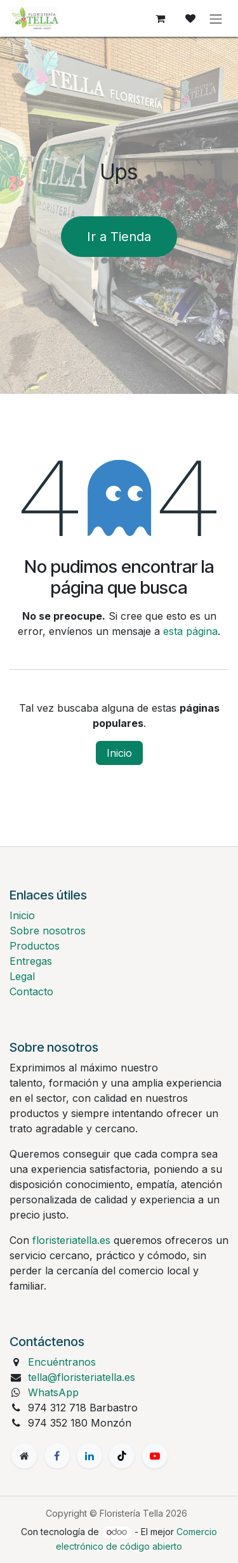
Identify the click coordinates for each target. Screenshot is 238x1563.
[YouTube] (155, 1455)
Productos (35, 945)
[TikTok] (122, 1455)
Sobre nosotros (48, 930)
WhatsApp (53, 1392)
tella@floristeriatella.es (81, 1377)
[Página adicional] (24, 1455)
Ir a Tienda (119, 236)
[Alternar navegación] (215, 18)
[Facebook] (57, 1455)
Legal (22, 976)
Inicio (119, 753)
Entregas (31, 961)
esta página (190, 631)
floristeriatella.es (71, 1240)
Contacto (31, 991)
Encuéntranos (62, 1362)
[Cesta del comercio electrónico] (160, 18)
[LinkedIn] (89, 1455)
